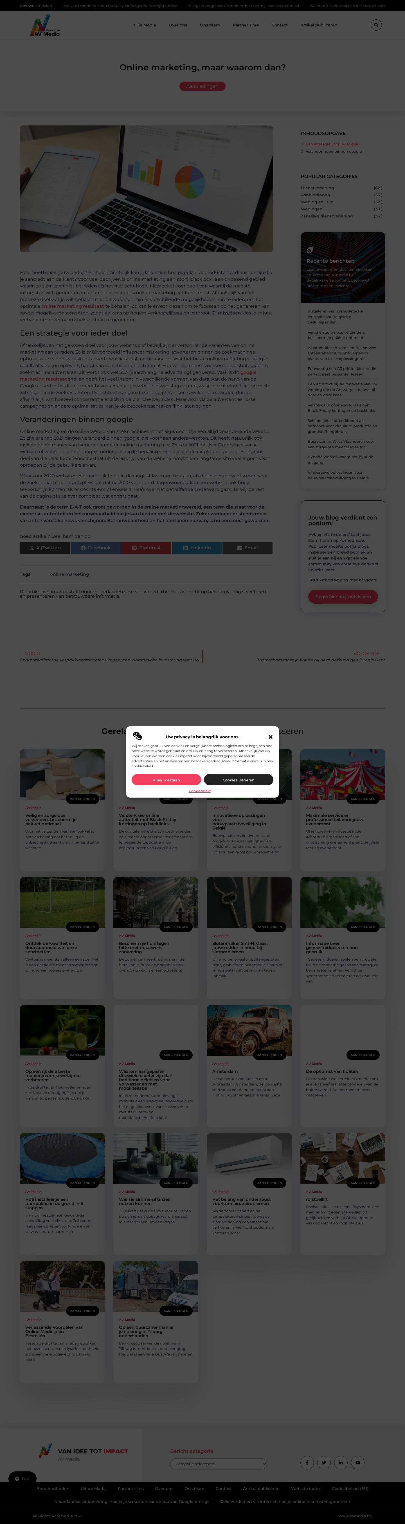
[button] (270, 737)
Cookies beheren (239, 780)
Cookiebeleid (200, 791)
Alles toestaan (166, 780)
